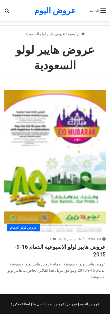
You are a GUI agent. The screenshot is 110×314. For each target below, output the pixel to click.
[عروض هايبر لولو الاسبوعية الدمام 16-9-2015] (55, 162)
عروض (72, 304)
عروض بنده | (56, 304)
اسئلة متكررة (21, 304)
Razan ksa (94, 239)
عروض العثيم (89, 304)
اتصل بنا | (38, 304)
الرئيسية (76, 34)
